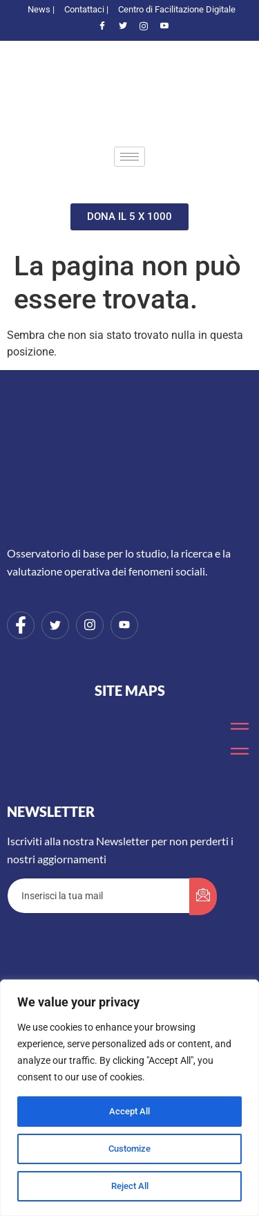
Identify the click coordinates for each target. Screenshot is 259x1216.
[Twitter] (123, 27)
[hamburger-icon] (129, 157)
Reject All (129, 1186)
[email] (99, 896)
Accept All (130, 1111)
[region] (129, 1097)
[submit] (203, 896)
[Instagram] (143, 27)
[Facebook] (102, 27)
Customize (129, 1148)
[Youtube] (164, 27)
